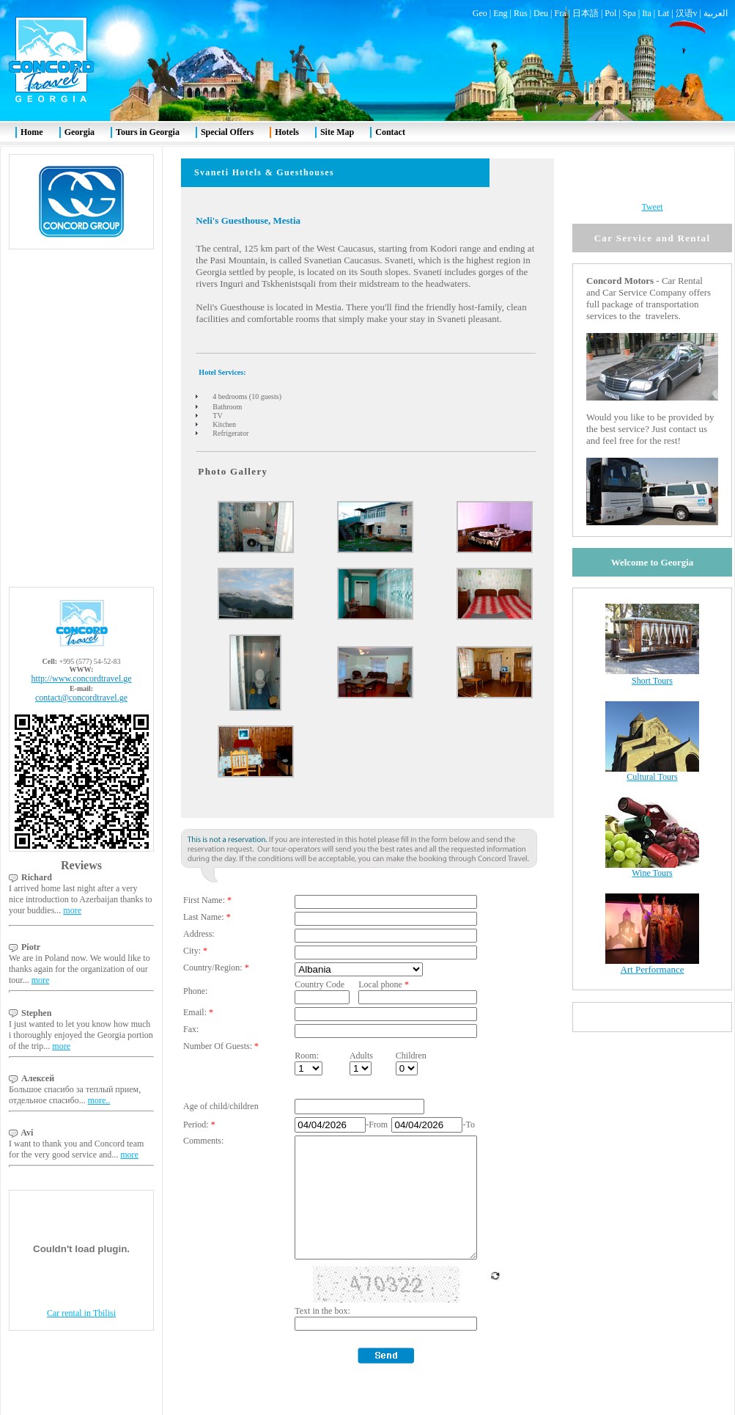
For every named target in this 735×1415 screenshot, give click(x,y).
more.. (99, 1065)
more (72, 875)
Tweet (651, 172)
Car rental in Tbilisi (81, 1278)
